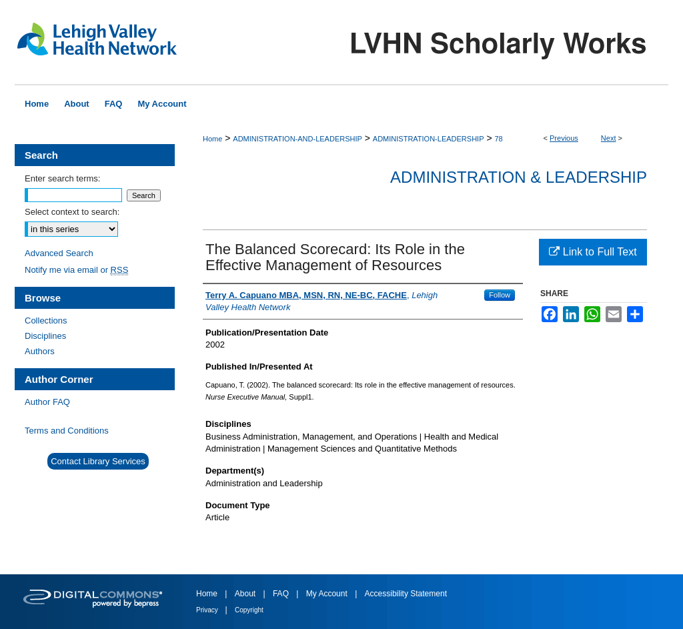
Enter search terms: (62, 178)
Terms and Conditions (67, 431)
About (246, 593)
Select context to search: (72, 212)
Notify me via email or (76, 270)
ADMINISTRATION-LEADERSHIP (428, 139)
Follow (499, 295)
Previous (564, 138)
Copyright (249, 610)
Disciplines (45, 336)
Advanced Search (59, 253)
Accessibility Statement (406, 593)
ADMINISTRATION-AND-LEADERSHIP (297, 139)
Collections (46, 321)
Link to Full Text (592, 251)
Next (608, 138)
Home (212, 139)
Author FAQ (47, 402)
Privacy (208, 610)
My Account (328, 593)
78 (498, 139)
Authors (40, 351)
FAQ (282, 593)
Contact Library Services (98, 461)
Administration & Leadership (518, 177)
